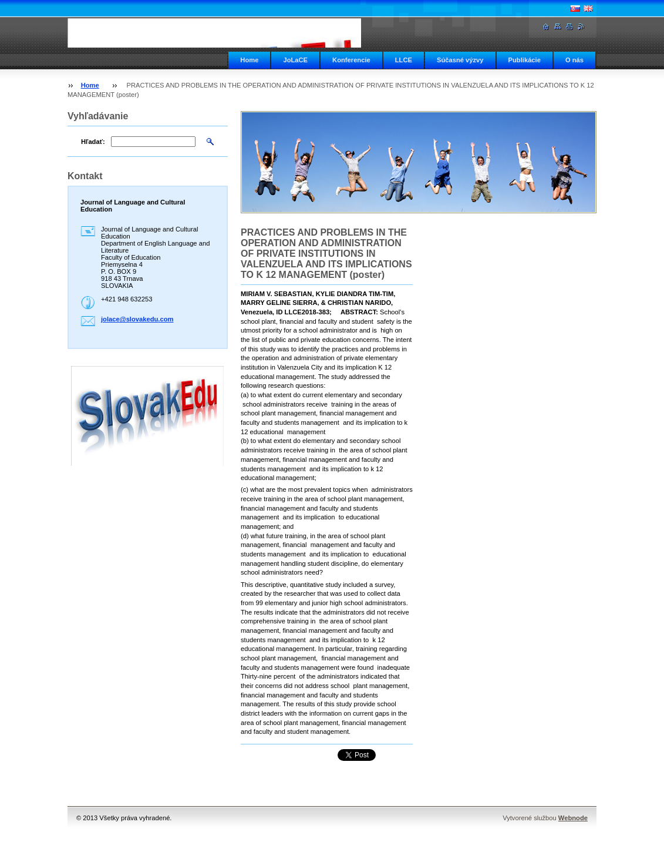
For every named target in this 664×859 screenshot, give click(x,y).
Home (249, 59)
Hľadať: (93, 141)
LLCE (403, 59)
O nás (574, 59)
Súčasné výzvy (460, 59)
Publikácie (524, 59)
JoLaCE (295, 59)
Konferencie (351, 59)
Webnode (573, 817)
